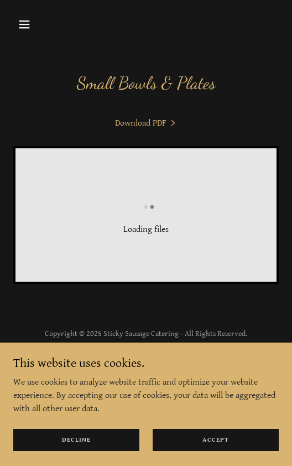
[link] (146, 123)
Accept (215, 439)
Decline (76, 439)
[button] (33, 24)
